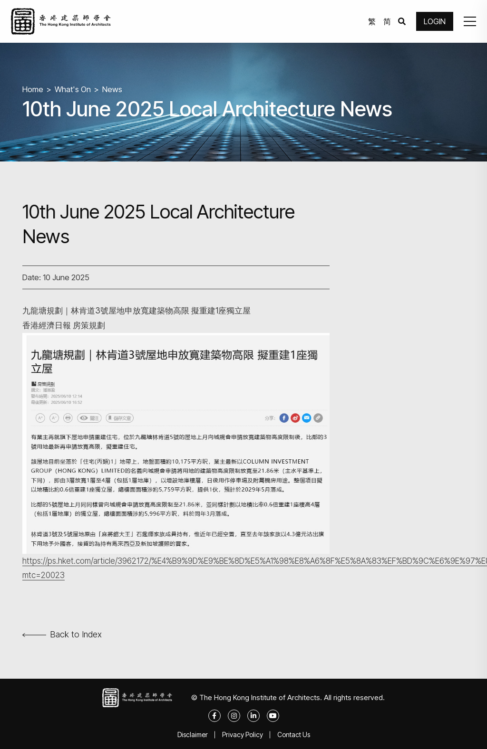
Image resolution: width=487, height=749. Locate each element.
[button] (470, 21)
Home (32, 89)
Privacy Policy (242, 734)
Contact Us (293, 734)
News (112, 89)
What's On (73, 89)
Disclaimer (192, 734)
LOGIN (435, 21)
